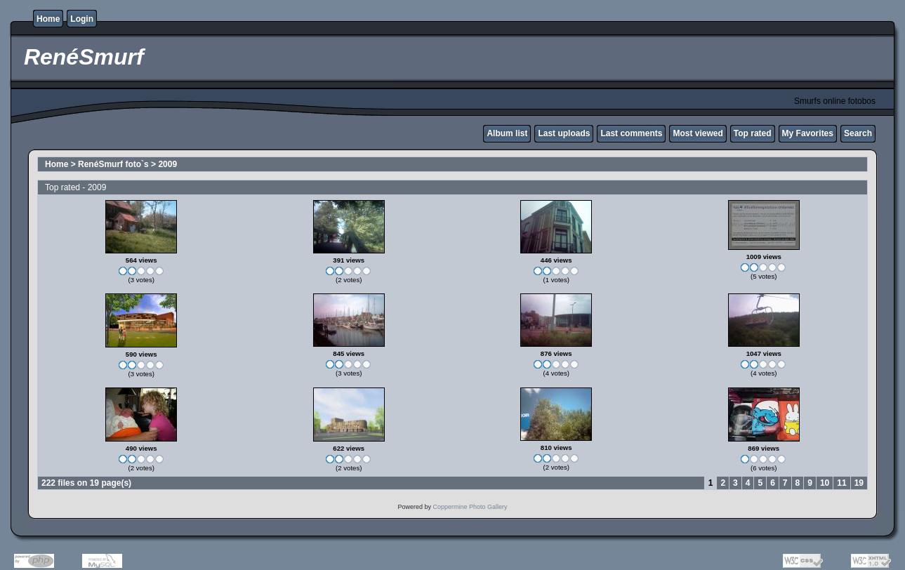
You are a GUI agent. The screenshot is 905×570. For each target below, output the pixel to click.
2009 (167, 164)
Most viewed (697, 133)
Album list (507, 133)
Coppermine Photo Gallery (469, 506)
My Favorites (807, 133)
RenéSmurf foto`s (113, 164)
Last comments (631, 133)
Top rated (753, 133)
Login (81, 19)
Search (858, 133)
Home (48, 19)
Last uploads (564, 133)
